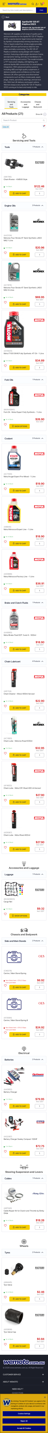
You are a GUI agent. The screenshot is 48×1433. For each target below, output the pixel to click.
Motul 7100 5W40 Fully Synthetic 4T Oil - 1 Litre (24, 353)
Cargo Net (8, 902)
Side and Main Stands (22, 941)
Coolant (22, 438)
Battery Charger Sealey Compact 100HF (20, 1139)
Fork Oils (22, 379)
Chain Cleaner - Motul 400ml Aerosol (19, 694)
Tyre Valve (8, 1285)
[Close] (45, 1398)
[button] (37, 4)
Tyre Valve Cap (10, 1332)
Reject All (24, 1421)
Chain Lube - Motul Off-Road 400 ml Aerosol (22, 788)
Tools (22, 147)
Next (45, 103)
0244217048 (17, 1393)
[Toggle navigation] (4, 4)
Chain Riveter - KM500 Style (15, 179)
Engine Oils (22, 205)
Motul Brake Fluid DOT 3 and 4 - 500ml (20, 635)
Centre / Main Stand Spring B (16, 1020)
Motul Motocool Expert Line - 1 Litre (18, 529)
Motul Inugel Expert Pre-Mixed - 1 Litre (19, 476)
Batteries (22, 1059)
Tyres (22, 1252)
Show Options (19, 426)
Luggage (22, 874)
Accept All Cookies (24, 1429)
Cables (22, 1178)
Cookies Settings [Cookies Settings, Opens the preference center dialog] (24, 1414)
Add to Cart (19, 193)
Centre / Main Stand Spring (15, 973)
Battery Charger (10, 1092)
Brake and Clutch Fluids (22, 602)
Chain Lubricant (22, 661)
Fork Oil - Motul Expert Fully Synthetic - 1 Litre (23, 412)
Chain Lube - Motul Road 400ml (17, 835)
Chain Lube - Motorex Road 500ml (18, 741)
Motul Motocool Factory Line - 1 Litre (19, 576)
